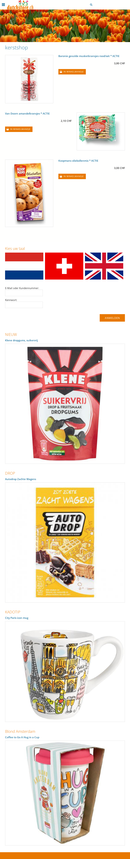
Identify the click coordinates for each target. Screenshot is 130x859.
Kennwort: (11, 300)
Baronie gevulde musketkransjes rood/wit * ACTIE (88, 56)
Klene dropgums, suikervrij (21, 340)
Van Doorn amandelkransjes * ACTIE (27, 113)
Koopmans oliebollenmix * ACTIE (78, 160)
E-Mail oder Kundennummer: (22, 288)
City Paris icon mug (16, 617)
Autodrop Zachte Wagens (20, 479)
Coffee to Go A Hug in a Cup (22, 737)
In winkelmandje (73, 71)
